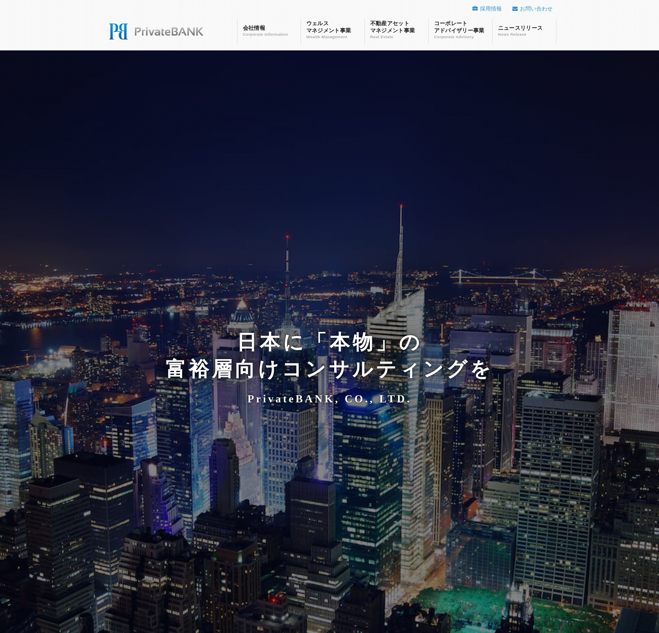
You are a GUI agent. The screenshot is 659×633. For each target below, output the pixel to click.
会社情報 (269, 28)
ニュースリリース (524, 28)
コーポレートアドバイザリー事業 (460, 29)
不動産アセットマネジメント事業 (396, 29)
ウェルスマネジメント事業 (332, 29)
